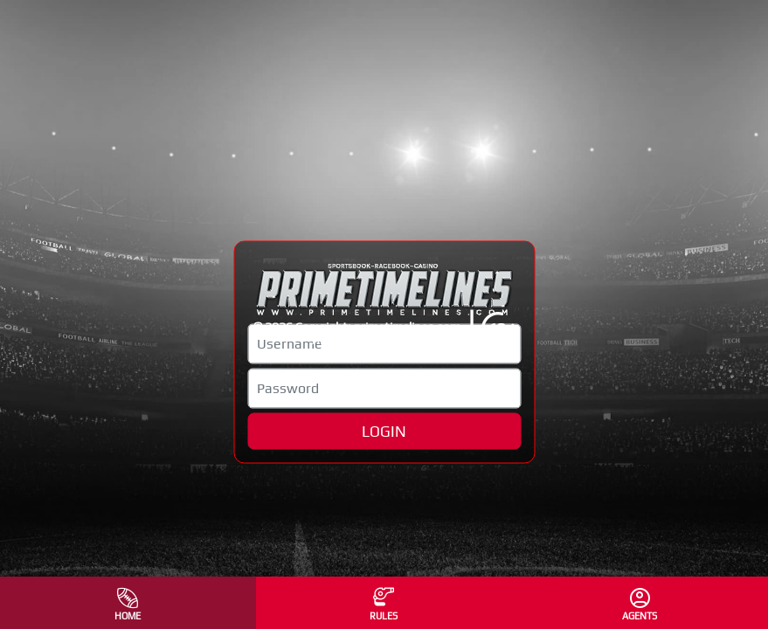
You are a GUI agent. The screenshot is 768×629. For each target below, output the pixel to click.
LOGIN (384, 430)
